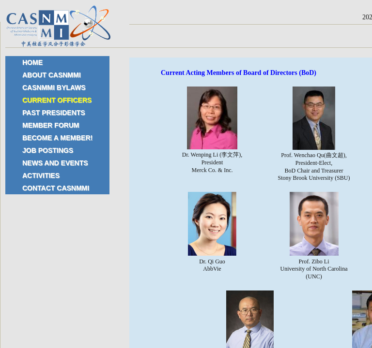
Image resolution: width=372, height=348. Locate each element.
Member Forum (50, 125)
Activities (41, 175)
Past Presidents (53, 112)
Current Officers (57, 100)
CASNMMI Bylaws (54, 87)
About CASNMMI (51, 75)
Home (32, 62)
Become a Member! (57, 138)
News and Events (55, 163)
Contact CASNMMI (55, 188)
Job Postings (47, 150)
